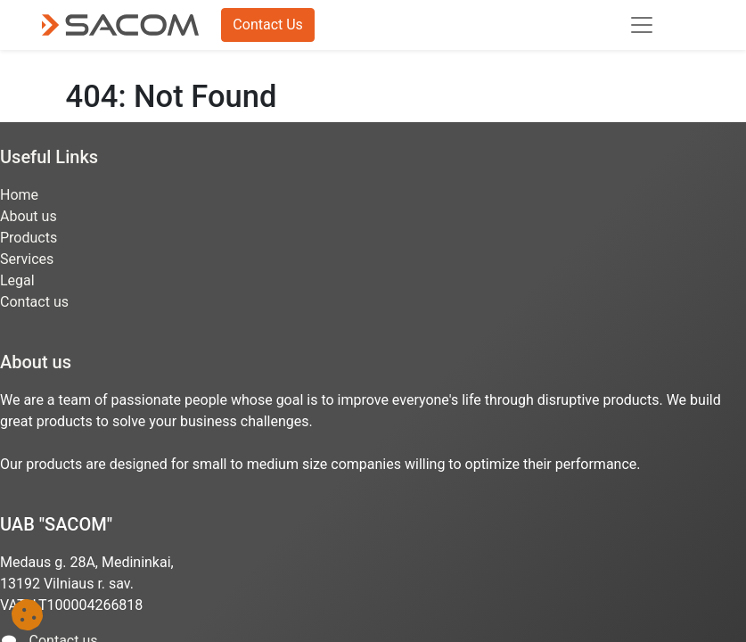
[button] (27, 614)
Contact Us (268, 24)
